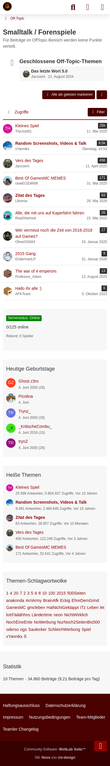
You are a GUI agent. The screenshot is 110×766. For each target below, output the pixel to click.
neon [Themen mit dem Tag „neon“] (58, 614)
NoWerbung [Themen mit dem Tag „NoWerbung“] (45, 622)
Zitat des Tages (30, 517)
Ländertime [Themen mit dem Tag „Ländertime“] (42, 614)
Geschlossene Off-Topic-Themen (60, 61)
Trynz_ (24, 411)
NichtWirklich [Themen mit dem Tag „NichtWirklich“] (76, 614)
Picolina (25, 396)
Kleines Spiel (27, 487)
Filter (97, 112)
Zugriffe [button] (21, 112)
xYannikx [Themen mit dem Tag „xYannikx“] (14, 636)
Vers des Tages (29, 532)
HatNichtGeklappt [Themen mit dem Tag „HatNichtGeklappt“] (63, 607)
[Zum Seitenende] (100, 746)
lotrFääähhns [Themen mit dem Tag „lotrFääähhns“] (18, 614)
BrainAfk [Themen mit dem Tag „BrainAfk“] (51, 600)
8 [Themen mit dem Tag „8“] (39, 593)
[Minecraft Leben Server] (7, 6)
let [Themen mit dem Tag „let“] (102, 607)
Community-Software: (55, 749)
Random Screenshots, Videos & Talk (51, 502)
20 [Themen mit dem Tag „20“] (16, 593)
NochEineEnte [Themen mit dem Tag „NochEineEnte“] (19, 622)
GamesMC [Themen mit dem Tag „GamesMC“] (16, 607)
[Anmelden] (88, 7)
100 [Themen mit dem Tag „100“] (51, 593)
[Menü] (102, 7)
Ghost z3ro (28, 381)
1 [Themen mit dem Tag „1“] (7, 593)
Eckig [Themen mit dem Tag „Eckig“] (65, 600)
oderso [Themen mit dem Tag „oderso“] (12, 629)
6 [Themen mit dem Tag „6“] (36, 593)
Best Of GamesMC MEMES (41, 547)
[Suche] (73, 7)
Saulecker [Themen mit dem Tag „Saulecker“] (37, 629)
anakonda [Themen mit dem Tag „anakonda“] (15, 600)
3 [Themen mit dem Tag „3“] (28, 593)
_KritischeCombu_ (35, 426)
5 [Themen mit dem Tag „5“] (32, 593)
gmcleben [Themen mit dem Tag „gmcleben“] (36, 607)
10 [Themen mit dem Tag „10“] (44, 593)
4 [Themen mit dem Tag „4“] (11, 593)
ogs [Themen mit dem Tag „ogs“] (23, 629)
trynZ (23, 441)
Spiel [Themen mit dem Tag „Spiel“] (86, 629)
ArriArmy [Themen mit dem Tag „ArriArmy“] (34, 600)
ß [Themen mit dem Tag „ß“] (25, 636)
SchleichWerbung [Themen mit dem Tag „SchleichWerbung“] (64, 629)
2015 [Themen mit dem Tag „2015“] (61, 593)
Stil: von (55, 757)
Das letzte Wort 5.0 (49, 71)
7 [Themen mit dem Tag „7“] (21, 593)
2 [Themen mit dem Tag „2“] (24, 593)
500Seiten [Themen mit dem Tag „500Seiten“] (76, 593)
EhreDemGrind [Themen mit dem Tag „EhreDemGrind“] (85, 600)
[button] (102, 94)
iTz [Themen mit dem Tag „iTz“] (83, 607)
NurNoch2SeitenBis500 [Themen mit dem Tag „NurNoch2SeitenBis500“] (78, 622)
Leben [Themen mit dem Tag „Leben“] (93, 607)
